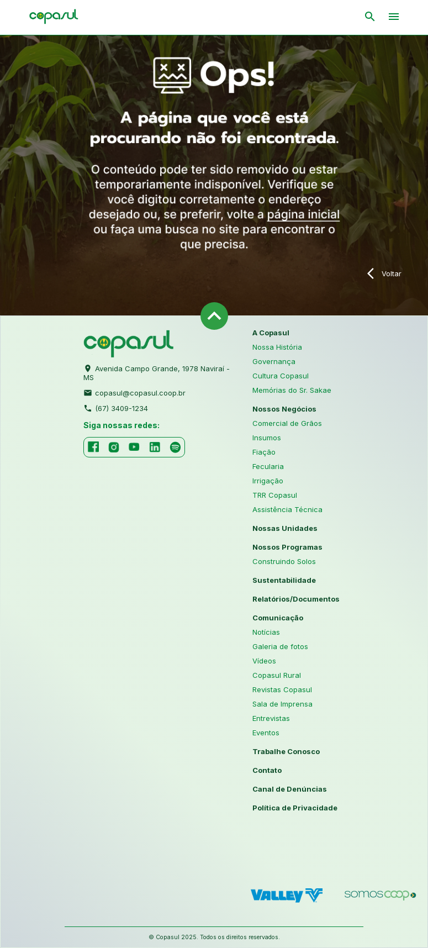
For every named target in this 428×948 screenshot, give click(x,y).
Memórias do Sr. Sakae (291, 390)
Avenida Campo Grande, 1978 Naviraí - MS (156, 372)
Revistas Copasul (282, 689)
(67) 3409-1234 (115, 407)
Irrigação (267, 480)
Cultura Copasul (280, 375)
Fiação (264, 452)
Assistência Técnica (287, 509)
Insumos (266, 437)
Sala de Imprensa (282, 704)
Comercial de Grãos (287, 423)
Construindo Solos (284, 561)
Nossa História (277, 347)
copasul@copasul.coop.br (134, 391)
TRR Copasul (274, 495)
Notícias (266, 632)
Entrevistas (271, 718)
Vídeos (264, 660)
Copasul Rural (276, 675)
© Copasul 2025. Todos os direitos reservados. (214, 937)
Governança (273, 361)
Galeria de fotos (280, 646)
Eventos (265, 732)
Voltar (384, 273)
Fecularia (268, 466)
